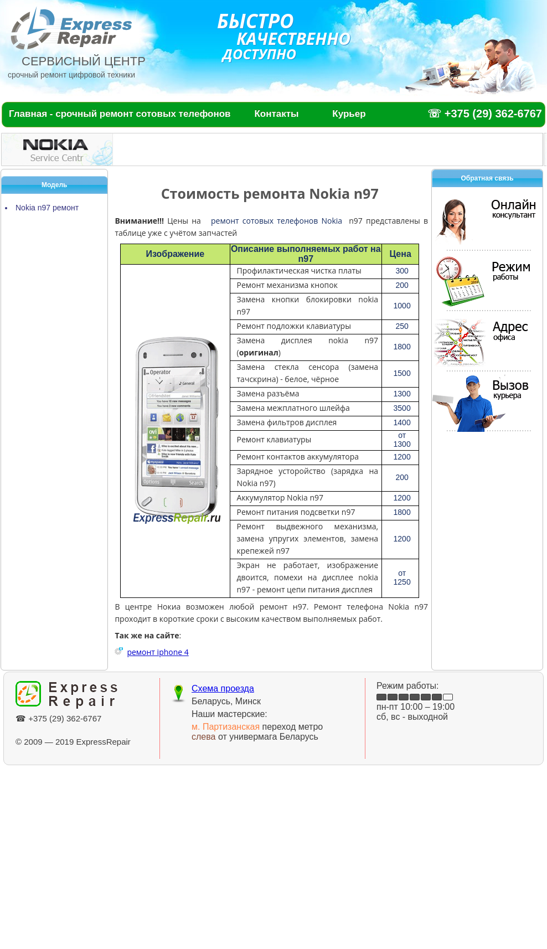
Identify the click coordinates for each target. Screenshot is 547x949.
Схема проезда (223, 688)
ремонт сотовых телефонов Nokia (276, 220)
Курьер (348, 114)
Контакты (276, 114)
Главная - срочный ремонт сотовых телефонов (120, 114)
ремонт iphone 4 (157, 652)
